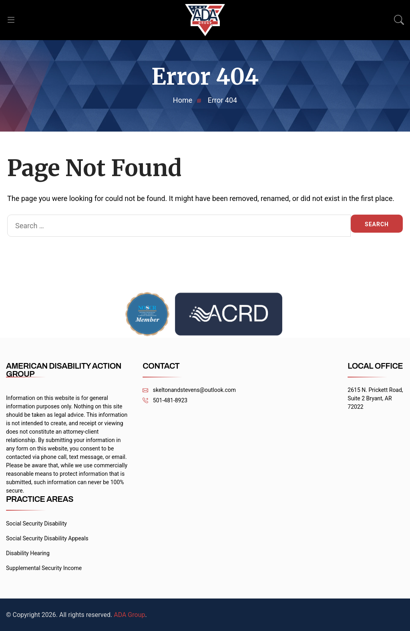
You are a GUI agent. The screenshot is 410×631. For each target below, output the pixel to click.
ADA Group (129, 615)
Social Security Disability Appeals (47, 538)
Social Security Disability (36, 523)
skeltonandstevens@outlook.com (189, 390)
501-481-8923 (165, 400)
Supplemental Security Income (44, 568)
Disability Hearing (28, 553)
